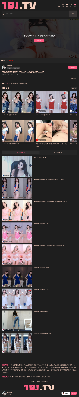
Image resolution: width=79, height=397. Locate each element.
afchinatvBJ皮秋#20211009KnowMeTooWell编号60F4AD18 (54, 204)
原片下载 (5, 62)
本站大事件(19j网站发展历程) (20, 85)
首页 (9, 76)
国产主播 (25, 379)
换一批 (73, 90)
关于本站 (53, 379)
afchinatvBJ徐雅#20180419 (43, 314)
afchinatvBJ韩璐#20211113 (43, 292)
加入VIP (39, 42)
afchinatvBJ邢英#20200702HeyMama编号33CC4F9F (52, 182)
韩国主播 (10, 67)
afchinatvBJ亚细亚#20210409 (44, 336)
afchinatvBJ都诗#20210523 (11, 116)
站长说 (48, 379)
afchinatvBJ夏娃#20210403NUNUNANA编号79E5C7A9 (53, 248)
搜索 (73, 14)
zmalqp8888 (18, 70)
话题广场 (31, 379)
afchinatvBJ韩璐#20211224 (45, 116)
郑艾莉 (10, 70)
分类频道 (42, 379)
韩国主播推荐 (21, 155)
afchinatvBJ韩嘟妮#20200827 (12, 145)
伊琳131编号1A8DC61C (42, 160)
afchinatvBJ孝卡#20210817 (43, 226)
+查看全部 (72, 69)
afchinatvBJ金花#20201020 (43, 270)
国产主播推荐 (58, 155)
